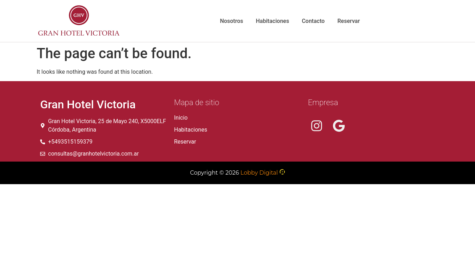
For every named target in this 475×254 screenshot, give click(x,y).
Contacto (313, 21)
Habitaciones (272, 21)
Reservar (348, 21)
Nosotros (231, 21)
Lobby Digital (259, 172)
